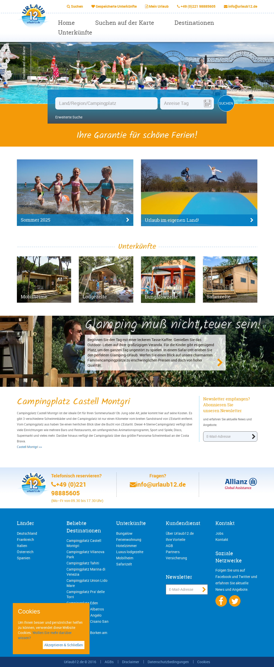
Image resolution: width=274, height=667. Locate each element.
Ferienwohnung (128, 539)
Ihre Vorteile (175, 539)
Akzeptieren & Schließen (63, 644)
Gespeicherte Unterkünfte (116, 6)
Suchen (77, 6)
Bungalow (124, 533)
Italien (22, 545)
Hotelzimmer (126, 545)
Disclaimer (130, 661)
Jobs (219, 533)
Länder (25, 523)
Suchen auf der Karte (124, 23)
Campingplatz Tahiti (83, 563)
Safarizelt (124, 564)
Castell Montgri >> (29, 447)
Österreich (25, 551)
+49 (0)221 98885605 (198, 6)
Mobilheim (124, 557)
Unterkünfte (75, 32)
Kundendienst (183, 523)
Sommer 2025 (75, 220)
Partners (173, 551)
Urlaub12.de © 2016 (80, 661)
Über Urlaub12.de (180, 533)
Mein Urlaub (159, 6)
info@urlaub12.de (242, 6)
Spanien (23, 557)
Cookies (203, 661)
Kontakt (225, 523)
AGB (169, 545)
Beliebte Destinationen (84, 527)
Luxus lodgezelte (129, 551)
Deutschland (27, 533)
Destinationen (194, 23)
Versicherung (176, 557)
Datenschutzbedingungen (168, 661)
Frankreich (25, 539)
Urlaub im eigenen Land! (199, 220)
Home (66, 23)
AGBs (109, 661)
